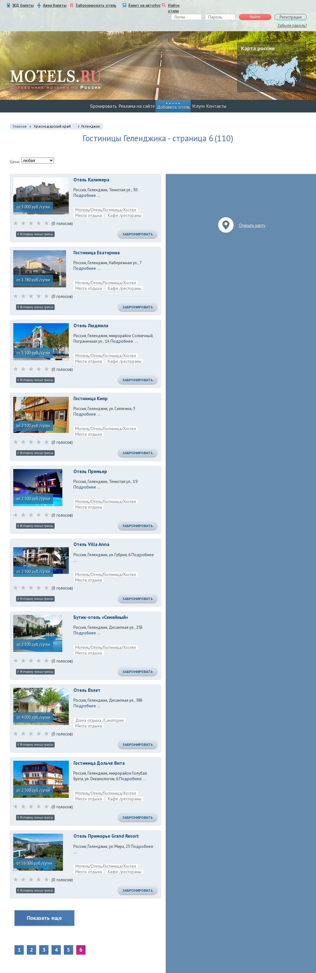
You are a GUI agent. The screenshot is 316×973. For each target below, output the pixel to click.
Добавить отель (173, 107)
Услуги (198, 106)
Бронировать (103, 106)
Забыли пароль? (292, 25)
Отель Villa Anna (91, 544)
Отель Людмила (90, 325)
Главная (20, 126)
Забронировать (138, 234)
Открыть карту (252, 225)
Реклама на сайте (137, 106)
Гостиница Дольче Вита (99, 763)
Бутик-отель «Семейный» (100, 617)
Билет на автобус (144, 5)
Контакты (216, 106)
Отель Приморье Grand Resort (106, 836)
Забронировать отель (96, 5)
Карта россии (258, 48)
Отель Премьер (90, 471)
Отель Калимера (91, 179)
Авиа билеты (54, 5)
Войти (255, 17)
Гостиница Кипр (90, 398)
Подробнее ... (87, 195)
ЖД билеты (23, 5)
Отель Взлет (86, 690)
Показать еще (44, 917)
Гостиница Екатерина (96, 252)
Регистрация (291, 17)
